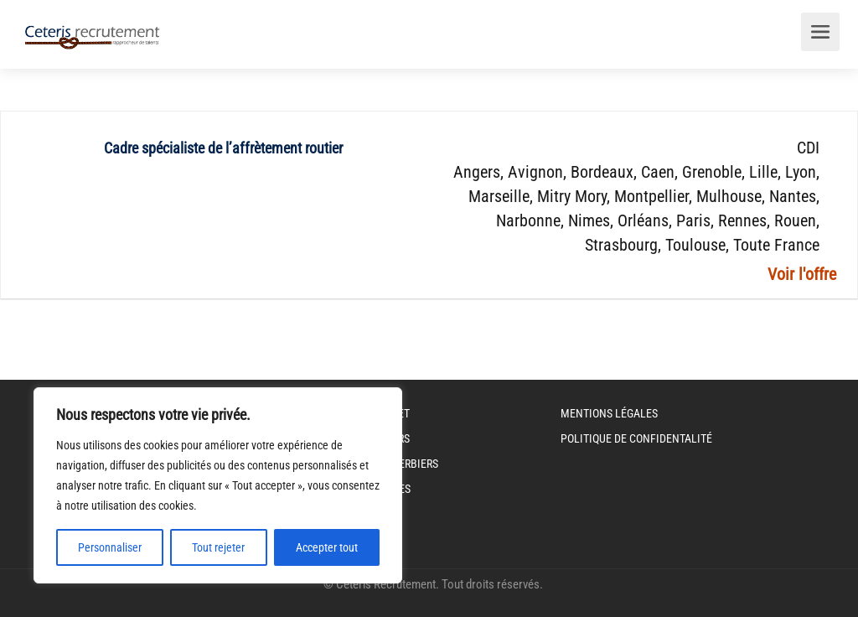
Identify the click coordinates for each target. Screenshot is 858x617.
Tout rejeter (218, 547)
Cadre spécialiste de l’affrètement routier (223, 148)
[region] (218, 485)
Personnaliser (110, 547)
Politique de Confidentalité (636, 438)
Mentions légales (609, 413)
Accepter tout (327, 547)
